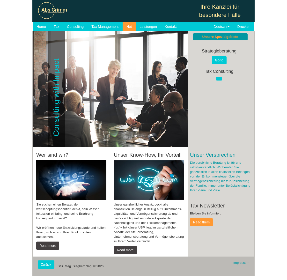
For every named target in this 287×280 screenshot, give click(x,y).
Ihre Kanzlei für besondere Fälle (220, 10)
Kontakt (171, 27)
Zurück (46, 264)
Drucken (243, 27)
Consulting (75, 27)
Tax (56, 27)
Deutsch (222, 27)
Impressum (241, 263)
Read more (47, 246)
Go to (219, 60)
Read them (201, 222)
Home (41, 27)
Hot (129, 27)
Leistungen (148, 27)
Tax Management (104, 27)
